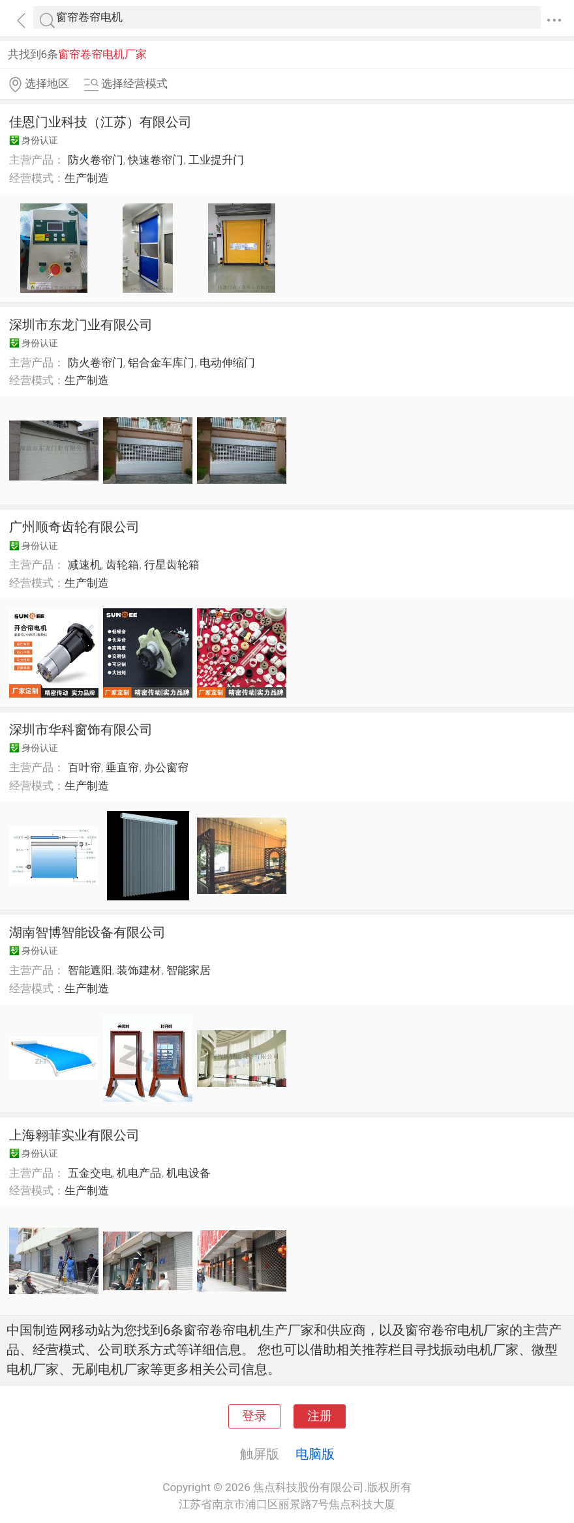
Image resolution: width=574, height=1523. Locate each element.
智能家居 (188, 970)
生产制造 (87, 178)
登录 (254, 1416)
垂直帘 (122, 767)
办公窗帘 (166, 767)
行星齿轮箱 (172, 564)
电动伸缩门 (227, 362)
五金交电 (90, 1172)
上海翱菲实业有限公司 (74, 1135)
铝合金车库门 (161, 362)
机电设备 (188, 1172)
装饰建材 (139, 970)
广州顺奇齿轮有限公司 (74, 527)
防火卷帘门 (95, 159)
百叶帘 (84, 767)
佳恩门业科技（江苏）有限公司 (100, 122)
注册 (319, 1416)
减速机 (84, 564)
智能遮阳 (90, 970)
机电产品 (139, 1172)
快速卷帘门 (155, 159)
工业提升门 (216, 159)
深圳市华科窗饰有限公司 (81, 729)
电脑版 (315, 1454)
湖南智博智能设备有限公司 (87, 932)
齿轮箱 (122, 564)
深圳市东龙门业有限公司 (81, 325)
